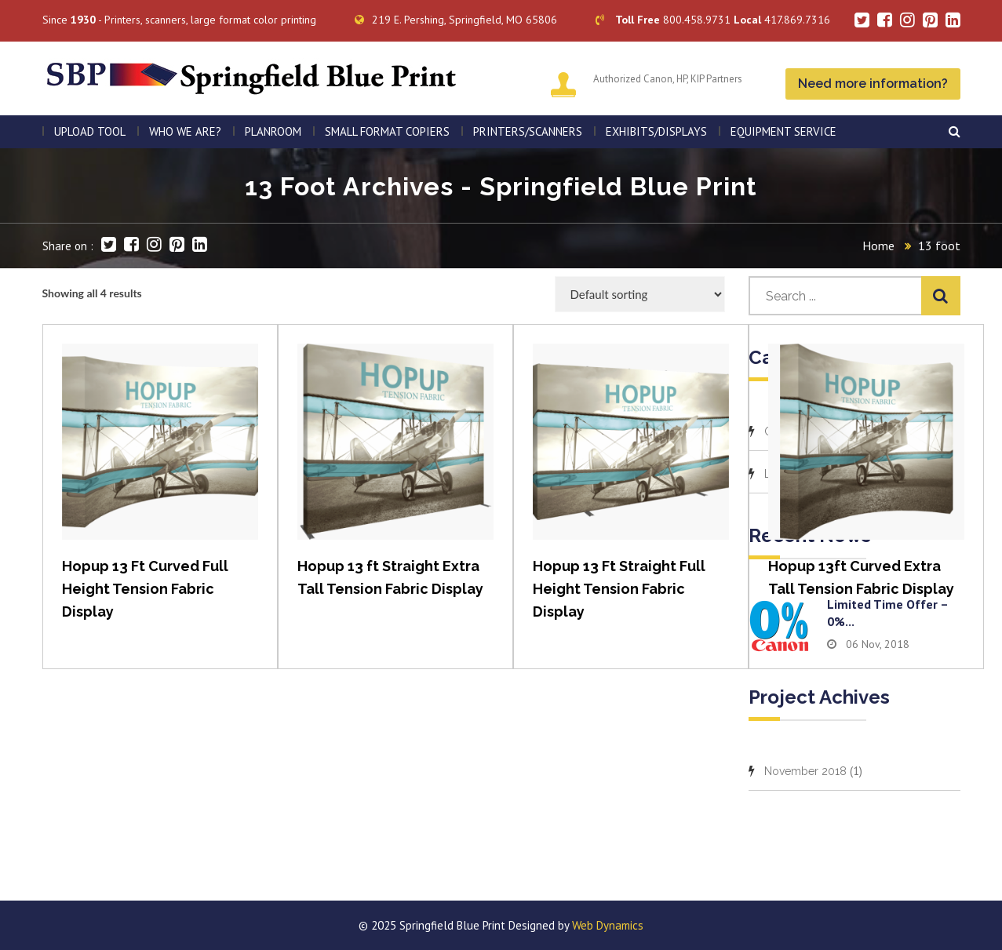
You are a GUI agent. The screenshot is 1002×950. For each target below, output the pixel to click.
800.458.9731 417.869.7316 (713, 20)
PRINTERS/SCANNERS (527, 131)
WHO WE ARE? (185, 131)
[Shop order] (640, 294)
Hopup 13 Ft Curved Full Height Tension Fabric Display (145, 589)
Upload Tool (90, 131)
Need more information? (873, 83)
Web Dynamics (607, 925)
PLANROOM (273, 131)
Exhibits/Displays (656, 131)
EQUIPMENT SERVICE (783, 131)
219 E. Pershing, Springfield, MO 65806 (456, 20)
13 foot (939, 245)
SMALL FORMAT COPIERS (387, 131)
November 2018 (805, 771)
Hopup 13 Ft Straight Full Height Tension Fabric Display (619, 589)
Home (878, 245)
